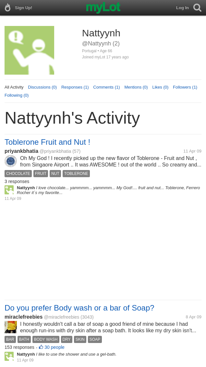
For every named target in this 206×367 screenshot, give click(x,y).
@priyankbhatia (55, 151)
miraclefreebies (23, 317)
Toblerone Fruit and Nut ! (47, 142)
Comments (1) (106, 87)
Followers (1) (185, 87)
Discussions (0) (42, 87)
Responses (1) (75, 87)
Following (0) (17, 95)
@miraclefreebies (61, 317)
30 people (54, 347)
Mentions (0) (136, 87)
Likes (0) (160, 87)
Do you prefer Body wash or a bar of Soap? (79, 307)
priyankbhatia (21, 151)
